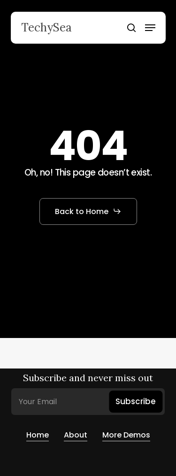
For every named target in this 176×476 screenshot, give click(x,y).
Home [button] (37, 435)
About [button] (75, 435)
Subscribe (135, 401)
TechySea (46, 27)
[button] (150, 27)
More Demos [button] (126, 435)
